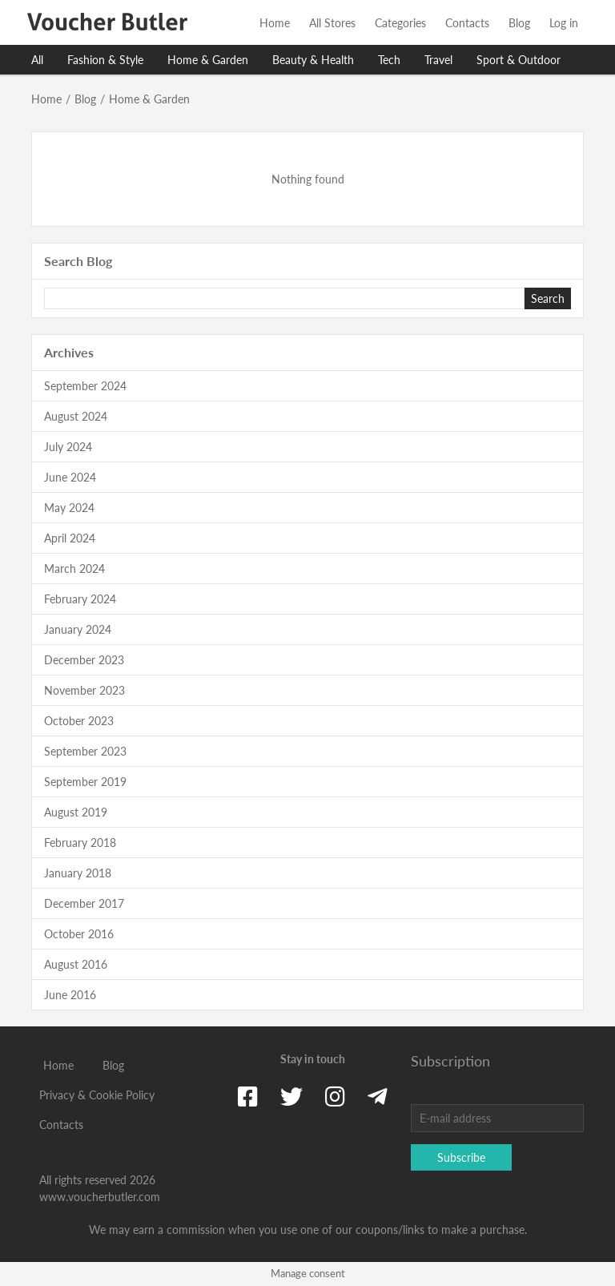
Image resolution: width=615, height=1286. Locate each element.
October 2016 (79, 934)
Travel (438, 60)
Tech (389, 60)
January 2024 (77, 629)
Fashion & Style (105, 60)
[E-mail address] (497, 1118)
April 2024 (69, 538)
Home (274, 23)
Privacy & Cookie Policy (97, 1095)
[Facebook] (248, 1096)
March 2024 (74, 568)
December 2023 (84, 660)
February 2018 (80, 842)
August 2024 (75, 416)
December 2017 (84, 903)
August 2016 (75, 964)
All (37, 60)
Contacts (467, 23)
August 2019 (75, 812)
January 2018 (77, 873)
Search (548, 298)
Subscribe (461, 1157)
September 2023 (85, 751)
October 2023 (79, 721)
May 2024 (69, 507)
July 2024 (68, 447)
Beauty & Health (313, 60)
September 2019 (85, 781)
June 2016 (70, 995)
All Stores (332, 23)
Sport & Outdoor (518, 60)
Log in (563, 23)
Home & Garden (207, 60)
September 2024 (85, 386)
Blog (519, 23)
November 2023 (84, 690)
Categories (400, 23)
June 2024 (70, 477)
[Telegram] (378, 1096)
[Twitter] (291, 1096)
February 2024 (80, 599)
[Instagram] (335, 1096)
